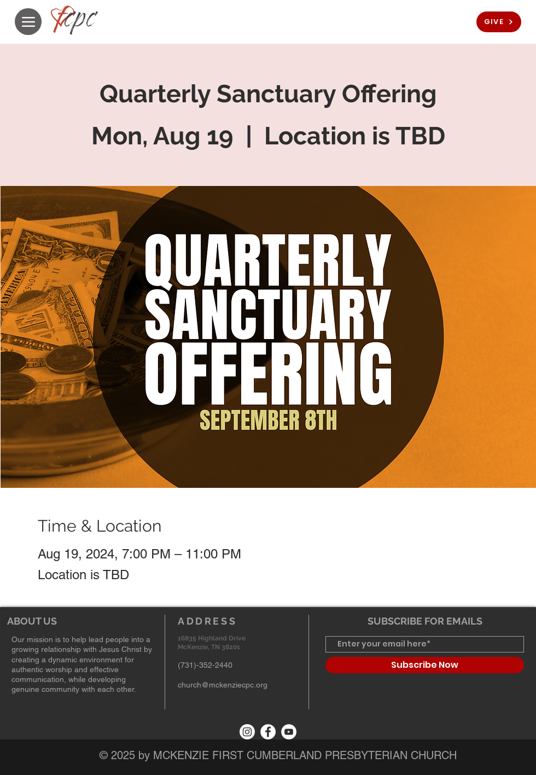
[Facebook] (268, 731)
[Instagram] (247, 731)
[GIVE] (498, 21)
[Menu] (28, 21)
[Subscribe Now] (424, 665)
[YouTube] (288, 731)
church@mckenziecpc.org (222, 684)
